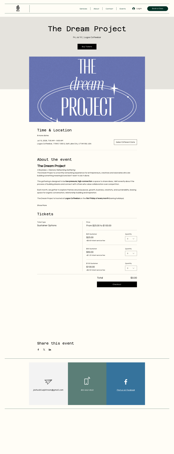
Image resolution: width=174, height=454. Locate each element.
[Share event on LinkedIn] (50, 350)
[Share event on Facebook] (38, 350)
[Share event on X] (44, 350)
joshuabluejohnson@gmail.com (48, 390)
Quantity (128, 234)
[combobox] (131, 238)
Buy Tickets (87, 47)
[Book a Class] (157, 8)
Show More (42, 205)
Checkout (117, 284)
